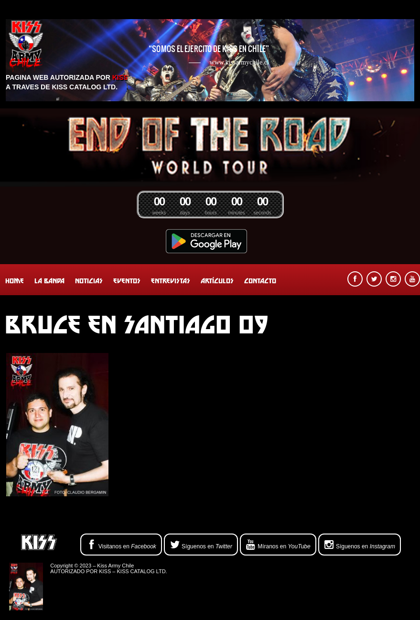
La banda (49, 280)
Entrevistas (170, 280)
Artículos (217, 280)
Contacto (260, 280)
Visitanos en (121, 544)
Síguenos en (201, 544)
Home (14, 280)
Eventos (126, 280)
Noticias (89, 280)
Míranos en (278, 544)
